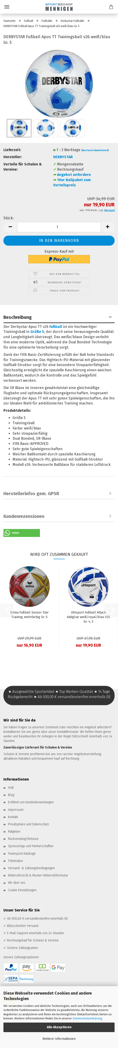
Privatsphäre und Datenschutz (28, 824)
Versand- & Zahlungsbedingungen (31, 868)
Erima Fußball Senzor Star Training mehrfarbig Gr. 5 (29, 615)
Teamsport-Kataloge (22, 854)
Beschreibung (17, 317)
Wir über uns (16, 883)
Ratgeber (14, 831)
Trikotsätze (15, 861)
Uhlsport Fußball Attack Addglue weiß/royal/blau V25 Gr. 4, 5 (88, 617)
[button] (10, 227)
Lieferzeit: (12, 150)
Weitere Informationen (59, 1039)
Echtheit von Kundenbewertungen (31, 802)
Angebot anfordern (74, 174)
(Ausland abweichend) (95, 150)
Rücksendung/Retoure (23, 839)
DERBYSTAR (63, 157)
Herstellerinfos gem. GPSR (31, 493)
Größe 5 (37, 331)
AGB (11, 788)
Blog (11, 795)
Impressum (16, 810)
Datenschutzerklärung (87, 1018)
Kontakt (13, 817)
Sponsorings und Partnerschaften (30, 846)
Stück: (8, 218)
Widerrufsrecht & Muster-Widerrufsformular (38, 875)
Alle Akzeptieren (59, 1027)
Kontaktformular (67, 732)
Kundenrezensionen (23, 516)
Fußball (55, 326)
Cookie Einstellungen (22, 890)
